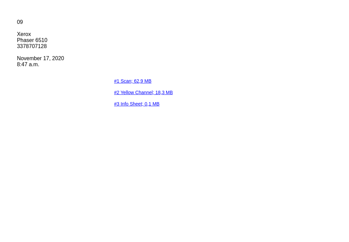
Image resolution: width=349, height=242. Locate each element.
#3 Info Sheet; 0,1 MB (136, 104)
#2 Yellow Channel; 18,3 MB (143, 92)
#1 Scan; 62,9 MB (132, 81)
